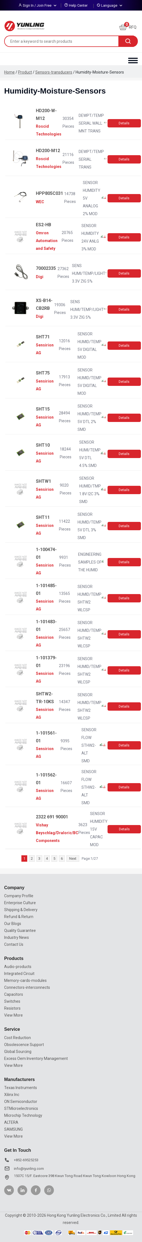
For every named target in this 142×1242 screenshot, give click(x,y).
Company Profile (18, 896)
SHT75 (43, 373)
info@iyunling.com (29, 1168)
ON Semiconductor (20, 1101)
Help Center (78, 5)
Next (72, 858)
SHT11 (43, 517)
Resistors (12, 1008)
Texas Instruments (20, 1087)
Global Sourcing (17, 1051)
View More (13, 1015)
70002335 (46, 268)
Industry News (16, 937)
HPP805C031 (49, 193)
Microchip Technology (23, 1115)
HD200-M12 (48, 150)
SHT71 (43, 337)
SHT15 (43, 409)
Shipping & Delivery (21, 909)
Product (25, 72)
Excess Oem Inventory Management (36, 1058)
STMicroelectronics (21, 1108)
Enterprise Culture (20, 903)
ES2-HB (43, 224)
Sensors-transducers (53, 72)
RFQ (127, 27)
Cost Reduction (17, 1037)
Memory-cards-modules (25, 980)
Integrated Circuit (19, 973)
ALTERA (11, 1122)
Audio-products (17, 966)
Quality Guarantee (20, 930)
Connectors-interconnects (27, 987)
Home (9, 72)
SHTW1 (43, 481)
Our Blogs (12, 923)
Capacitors (13, 994)
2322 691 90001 (52, 816)
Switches (12, 1001)
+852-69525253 (26, 1160)
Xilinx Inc (11, 1094)
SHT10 (43, 445)
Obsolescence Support (24, 1044)
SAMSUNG (13, 1129)
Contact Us (13, 944)
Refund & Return (18, 916)
